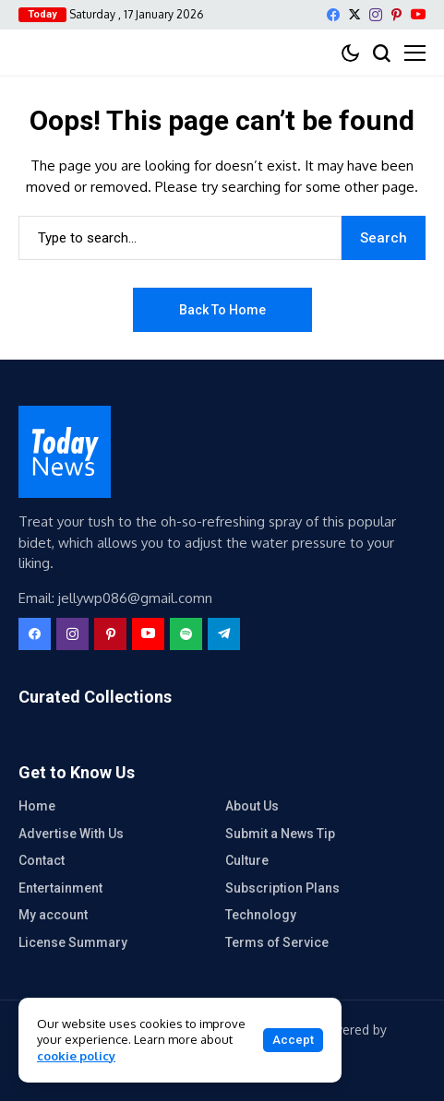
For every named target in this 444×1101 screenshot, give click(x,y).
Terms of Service (277, 942)
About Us (252, 806)
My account (53, 914)
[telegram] (224, 634)
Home (36, 806)
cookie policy (76, 1055)
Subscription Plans (282, 888)
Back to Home (222, 309)
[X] (354, 14)
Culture (247, 860)
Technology (260, 914)
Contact (41, 860)
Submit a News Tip (280, 833)
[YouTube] (418, 14)
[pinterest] (396, 14)
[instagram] (375, 14)
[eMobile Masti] (64, 452)
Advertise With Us (71, 833)
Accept (293, 1040)
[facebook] (333, 14)
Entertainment (60, 888)
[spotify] (186, 634)
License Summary (72, 942)
